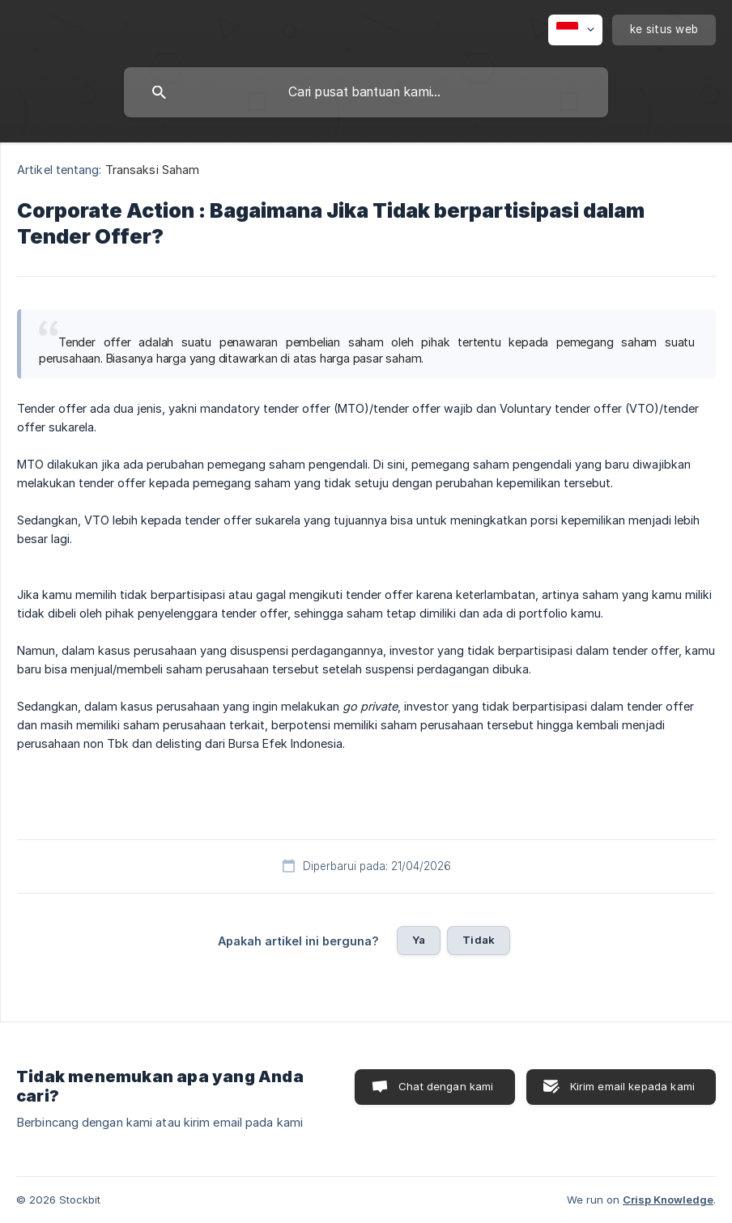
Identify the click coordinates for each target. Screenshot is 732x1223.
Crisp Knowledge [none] (668, 1199)
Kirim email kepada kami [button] (632, 1086)
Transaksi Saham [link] (152, 169)
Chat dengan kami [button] (445, 1086)
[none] (575, 30)
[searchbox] (366, 92)
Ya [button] (418, 939)
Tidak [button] (478, 939)
